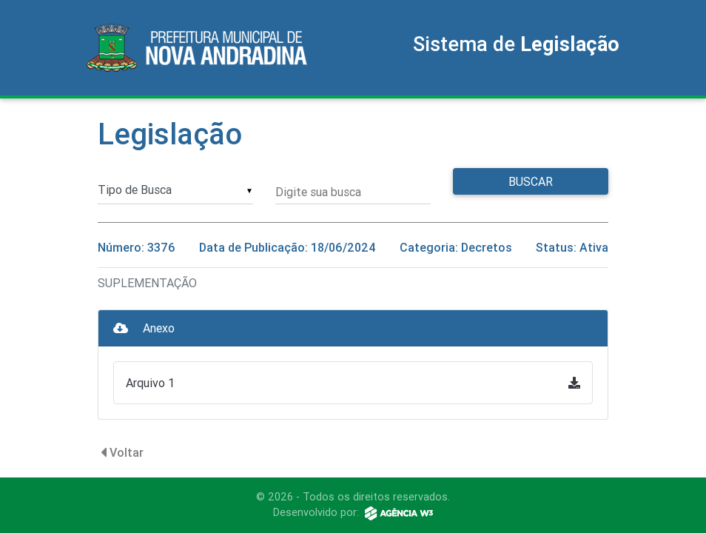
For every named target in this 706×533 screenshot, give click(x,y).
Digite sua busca (318, 191)
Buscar (530, 181)
